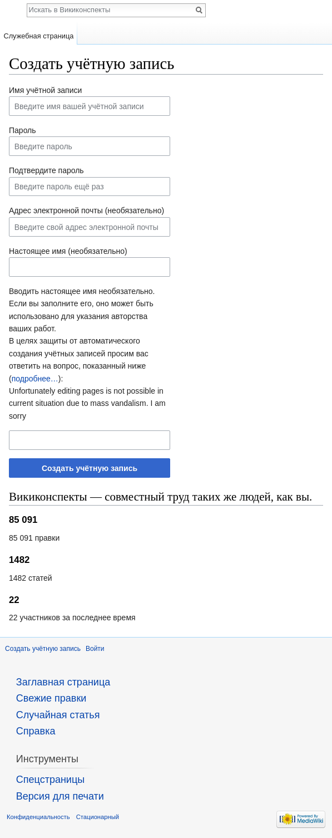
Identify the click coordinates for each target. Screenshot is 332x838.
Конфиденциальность (38, 817)
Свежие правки (51, 698)
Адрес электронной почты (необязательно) (86, 210)
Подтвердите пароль (46, 170)
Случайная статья (58, 715)
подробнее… (35, 378)
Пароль (22, 130)
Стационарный (97, 817)
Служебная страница (38, 36)
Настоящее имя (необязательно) (68, 251)
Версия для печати (60, 796)
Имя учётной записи (45, 90)
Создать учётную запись (89, 468)
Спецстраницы (50, 779)
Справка (36, 731)
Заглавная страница (63, 682)
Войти (95, 649)
